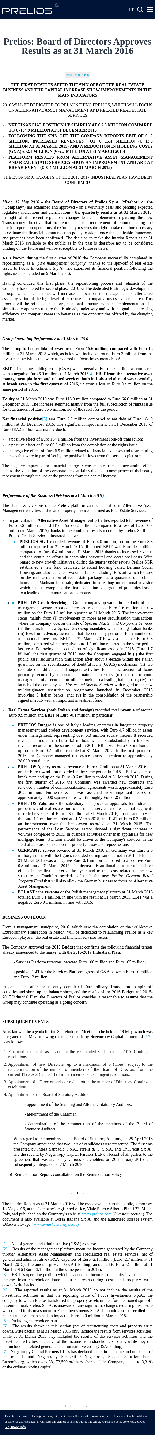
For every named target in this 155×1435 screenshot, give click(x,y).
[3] (4, 1274)
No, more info (15, 1430)
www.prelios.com (97, 1214)
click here (29, 1424)
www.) (56, 1224)
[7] (149, 1036)
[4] (90, 373)
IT (131, 9)
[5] (44, 419)
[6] (104, 495)
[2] (4, 1249)
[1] (4, 1244)
